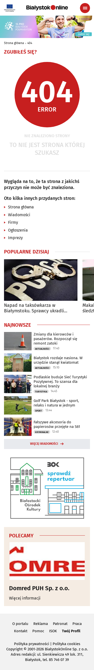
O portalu (20, 623)
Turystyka (41, 391)
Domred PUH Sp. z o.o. (39, 588)
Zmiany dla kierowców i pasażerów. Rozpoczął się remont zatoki (55, 339)
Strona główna (14, 43)
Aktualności (42, 349)
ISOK (53, 631)
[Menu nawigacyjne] (85, 8)
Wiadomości (19, 214)
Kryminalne (42, 432)
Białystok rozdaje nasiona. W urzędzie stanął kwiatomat (58, 360)
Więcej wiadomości (44, 443)
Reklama (40, 623)
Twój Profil (71, 631)
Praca (77, 623)
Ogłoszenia (18, 230)
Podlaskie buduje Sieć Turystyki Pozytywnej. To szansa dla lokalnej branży (60, 381)
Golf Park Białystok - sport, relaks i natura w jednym (56, 402)
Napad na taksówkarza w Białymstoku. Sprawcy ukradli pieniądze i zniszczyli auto (34, 308)
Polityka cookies (66, 644)
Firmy (13, 222)
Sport (38, 411)
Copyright (14, 649)
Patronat (60, 623)
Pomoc (38, 631)
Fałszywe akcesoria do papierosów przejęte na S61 (57, 424)
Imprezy (15, 237)
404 (29, 43)
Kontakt (20, 631)
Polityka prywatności (31, 644)
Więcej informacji (25, 598)
